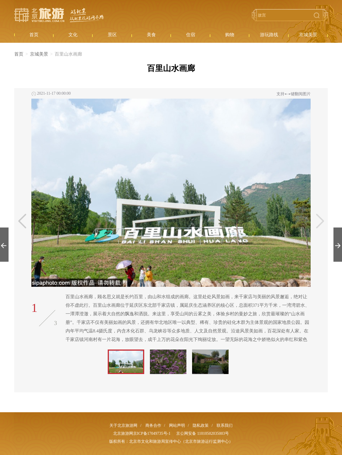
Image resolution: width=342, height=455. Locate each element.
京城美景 (39, 54)
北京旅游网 (59, 15)
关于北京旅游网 (123, 425)
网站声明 (177, 425)
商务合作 (153, 425)
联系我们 (225, 425)
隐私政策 (201, 425)
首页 (18, 54)
